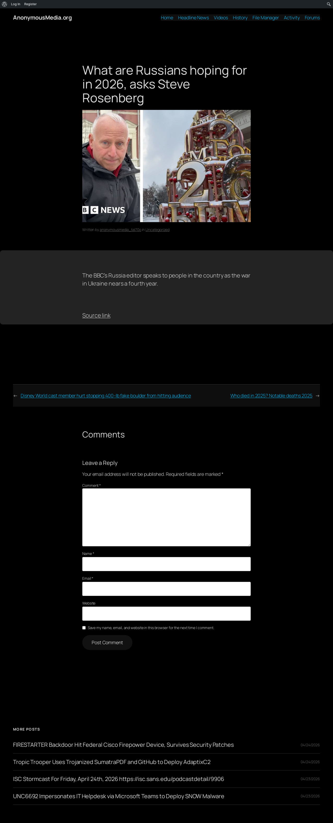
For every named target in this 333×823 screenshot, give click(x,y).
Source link (96, 315)
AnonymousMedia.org (42, 17)
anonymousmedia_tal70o (120, 229)
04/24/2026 (310, 744)
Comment (91, 485)
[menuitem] (4, 4)
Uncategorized (157, 229)
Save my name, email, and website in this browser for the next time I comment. (151, 627)
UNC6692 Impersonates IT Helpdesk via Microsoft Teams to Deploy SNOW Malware (118, 796)
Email (87, 578)
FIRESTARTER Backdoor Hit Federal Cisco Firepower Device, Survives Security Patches (123, 745)
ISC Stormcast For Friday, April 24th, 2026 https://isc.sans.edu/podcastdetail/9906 (118, 779)
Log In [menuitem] (15, 4)
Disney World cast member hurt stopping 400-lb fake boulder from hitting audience (106, 395)
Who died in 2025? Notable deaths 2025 (271, 395)
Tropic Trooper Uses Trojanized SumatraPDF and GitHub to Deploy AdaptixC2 (112, 762)
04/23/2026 (310, 778)
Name (88, 553)
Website (88, 603)
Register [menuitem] (30, 4)
